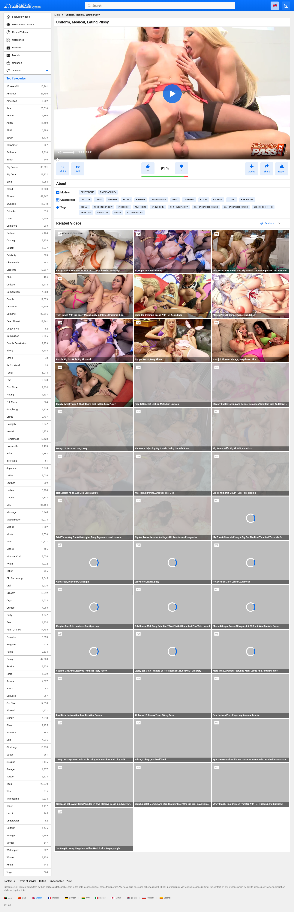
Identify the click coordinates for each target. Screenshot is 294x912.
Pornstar (27, 637)
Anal (27, 108)
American (27, 101)
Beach (27, 159)
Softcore (27, 732)
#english (103, 212)
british (140, 199)
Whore (27, 857)
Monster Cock (27, 556)
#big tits (86, 212)
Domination (27, 336)
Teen (27, 784)
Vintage (27, 835)
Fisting (27, 394)
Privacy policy (56, 881)
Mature (27, 527)
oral (175, 199)
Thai (27, 791)
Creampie (27, 306)
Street (27, 754)
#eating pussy (179, 207)
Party (27, 615)
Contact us (10, 881)
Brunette (27, 204)
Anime (27, 115)
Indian (27, 453)
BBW (27, 130)
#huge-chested (263, 207)
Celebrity (27, 255)
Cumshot (27, 314)
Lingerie (27, 497)
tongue (112, 199)
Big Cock (27, 174)
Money (27, 549)
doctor (85, 199)
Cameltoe (27, 226)
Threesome (27, 798)
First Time (27, 387)
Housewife (27, 446)
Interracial (27, 461)
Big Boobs (27, 167)
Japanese (27, 468)
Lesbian (27, 490)
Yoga (27, 872)
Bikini (27, 181)
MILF (27, 505)
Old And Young (27, 578)
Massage (27, 512)
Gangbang (27, 409)
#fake (117, 212)
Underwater (27, 820)
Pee (27, 622)
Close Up (27, 270)
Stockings (27, 747)
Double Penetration (27, 343)
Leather (27, 483)
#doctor (123, 207)
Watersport (27, 850)
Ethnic (27, 358)
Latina (27, 475)
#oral (84, 207)
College (27, 284)
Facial (27, 372)
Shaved (27, 710)
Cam (27, 218)
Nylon (27, 563)
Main (57, 14)
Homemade (27, 439)
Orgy (27, 600)
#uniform (158, 207)
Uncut (27, 813)
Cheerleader (27, 262)
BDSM (27, 137)
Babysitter (27, 145)
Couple (27, 299)
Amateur (27, 93)
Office (27, 571)
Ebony (27, 350)
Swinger (27, 769)
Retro (27, 674)
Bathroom (27, 152)
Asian (27, 123)
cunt (99, 199)
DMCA (42, 881)
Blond (27, 189)
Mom (27, 541)
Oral (27, 585)
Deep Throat (27, 321)
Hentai (27, 431)
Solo (27, 740)
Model (27, 534)
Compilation (27, 292)
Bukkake (27, 211)
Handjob (27, 424)
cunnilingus (158, 199)
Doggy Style (27, 328)
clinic (232, 199)
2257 (69, 881)
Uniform (27, 828)
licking (217, 199)
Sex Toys (27, 703)
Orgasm (27, 593)
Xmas (27, 864)
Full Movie (27, 402)
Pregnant (27, 644)
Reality (27, 666)
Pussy (27, 659)
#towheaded (135, 212)
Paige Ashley (108, 192)
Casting (27, 240)
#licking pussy (103, 207)
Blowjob (27, 196)
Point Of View (27, 629)
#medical (141, 207)
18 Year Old (27, 86)
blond (126, 199)
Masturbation (27, 519)
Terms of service (27, 881)
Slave (27, 725)
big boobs (247, 199)
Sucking (27, 762)
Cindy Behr (87, 192)
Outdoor (27, 607)
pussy (204, 199)
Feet (27, 380)
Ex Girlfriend (27, 365)
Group (27, 417)
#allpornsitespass (206, 207)
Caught (27, 248)
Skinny (27, 718)
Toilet (27, 806)
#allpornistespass (236, 207)
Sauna (27, 688)
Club (27, 277)
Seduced (27, 696)
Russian (27, 681)
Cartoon (27, 233)
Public (27, 652)
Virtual (27, 843)
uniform (189, 199)
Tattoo (27, 776)
